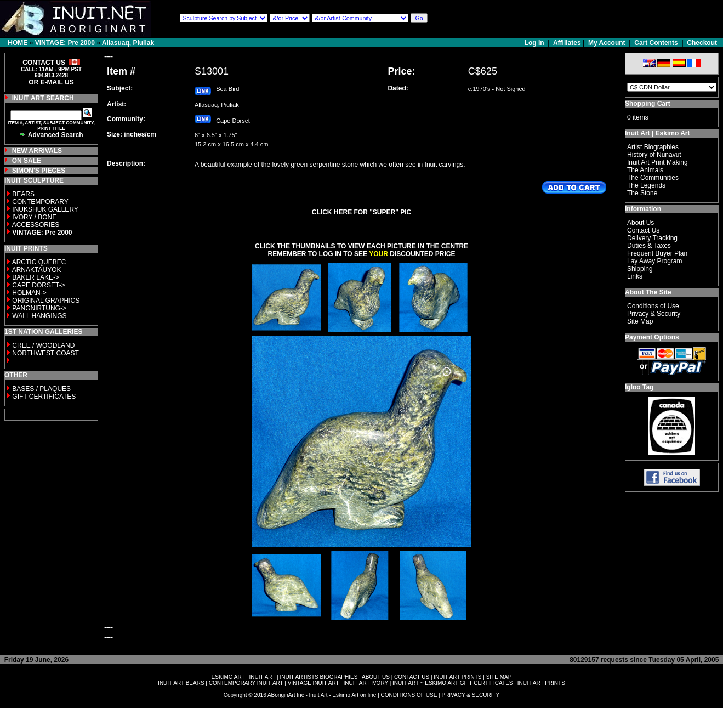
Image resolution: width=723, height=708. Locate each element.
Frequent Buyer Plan (657, 253)
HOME (17, 43)
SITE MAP (499, 677)
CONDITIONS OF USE (409, 695)
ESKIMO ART (228, 677)
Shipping (640, 269)
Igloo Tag (639, 387)
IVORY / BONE (34, 217)
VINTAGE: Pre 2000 (65, 43)
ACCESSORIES (36, 225)
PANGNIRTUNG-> (39, 308)
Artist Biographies (653, 147)
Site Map (640, 321)
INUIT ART (262, 677)
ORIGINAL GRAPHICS (45, 300)
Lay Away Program (654, 261)
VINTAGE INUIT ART (313, 683)
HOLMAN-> (29, 293)
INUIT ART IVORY (366, 683)
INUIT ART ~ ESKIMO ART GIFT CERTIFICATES (452, 683)
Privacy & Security (653, 314)
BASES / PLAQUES (41, 389)
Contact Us (643, 230)
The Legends (646, 185)
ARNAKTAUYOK (36, 270)
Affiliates (567, 43)
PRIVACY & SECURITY (470, 695)
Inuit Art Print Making (657, 162)
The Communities (653, 178)
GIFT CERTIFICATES (44, 396)
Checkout (702, 43)
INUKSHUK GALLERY (45, 209)
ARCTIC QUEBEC (39, 262)
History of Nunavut (654, 154)
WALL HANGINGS (39, 316)
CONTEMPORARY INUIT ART (246, 683)
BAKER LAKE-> (35, 277)
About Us (640, 222)
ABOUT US (376, 677)
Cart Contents (656, 43)
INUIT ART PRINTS (457, 677)
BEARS (23, 194)
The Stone (642, 193)
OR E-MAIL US (51, 82)
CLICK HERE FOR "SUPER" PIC (361, 212)
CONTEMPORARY (40, 202)
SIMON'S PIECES (39, 170)
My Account (606, 43)
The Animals (645, 170)
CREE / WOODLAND (42, 345)
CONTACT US (411, 677)
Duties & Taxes (649, 246)
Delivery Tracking (652, 238)
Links (634, 276)
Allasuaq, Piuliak (128, 43)
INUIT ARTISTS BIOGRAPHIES (318, 677)
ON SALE (26, 161)
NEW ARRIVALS (37, 151)
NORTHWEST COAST (44, 353)
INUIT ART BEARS (181, 683)
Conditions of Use (653, 306)
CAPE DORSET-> (38, 285)
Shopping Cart (647, 103)
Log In (535, 43)
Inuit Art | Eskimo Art (657, 133)
